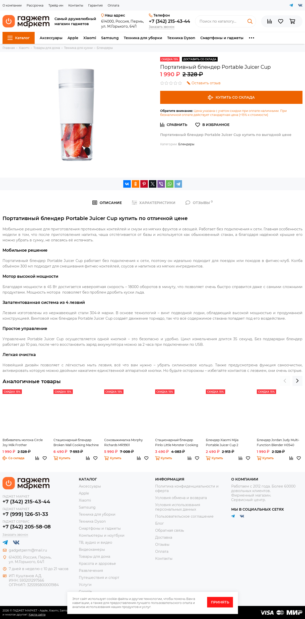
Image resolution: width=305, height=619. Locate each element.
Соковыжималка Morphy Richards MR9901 (123, 442)
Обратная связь (169, 530)
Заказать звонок (161, 27)
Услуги (85, 584)
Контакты (75, 5)
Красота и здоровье (97, 563)
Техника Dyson (181, 38)
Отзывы (162, 544)
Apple (73, 38)
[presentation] (285, 381)
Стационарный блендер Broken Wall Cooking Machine (76, 442)
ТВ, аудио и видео (95, 542)
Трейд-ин (55, 5)
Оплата (113, 5)
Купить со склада (231, 97)
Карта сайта (37, 614)
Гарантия (95, 5)
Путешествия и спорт (99, 577)
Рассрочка (35, 5)
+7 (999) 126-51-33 (25, 514)
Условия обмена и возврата (181, 498)
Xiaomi (89, 38)
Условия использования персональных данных (177, 507)
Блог (159, 523)
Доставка (163, 537)
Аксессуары (51, 38)
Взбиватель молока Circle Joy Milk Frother (23, 442)
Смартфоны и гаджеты (221, 38)
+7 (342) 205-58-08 (27, 527)
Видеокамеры (92, 549)
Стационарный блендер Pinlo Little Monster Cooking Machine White (176, 443)
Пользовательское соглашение (184, 516)
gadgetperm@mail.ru (28, 550)
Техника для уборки (143, 38)
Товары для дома (94, 556)
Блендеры (186, 144)
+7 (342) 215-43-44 (169, 21)
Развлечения (91, 570)
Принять (220, 602)
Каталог (19, 38)
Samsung (110, 38)
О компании (12, 5)
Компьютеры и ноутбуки (102, 535)
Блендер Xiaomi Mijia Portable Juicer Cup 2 (222, 442)
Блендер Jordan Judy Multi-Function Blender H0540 (278, 442)
